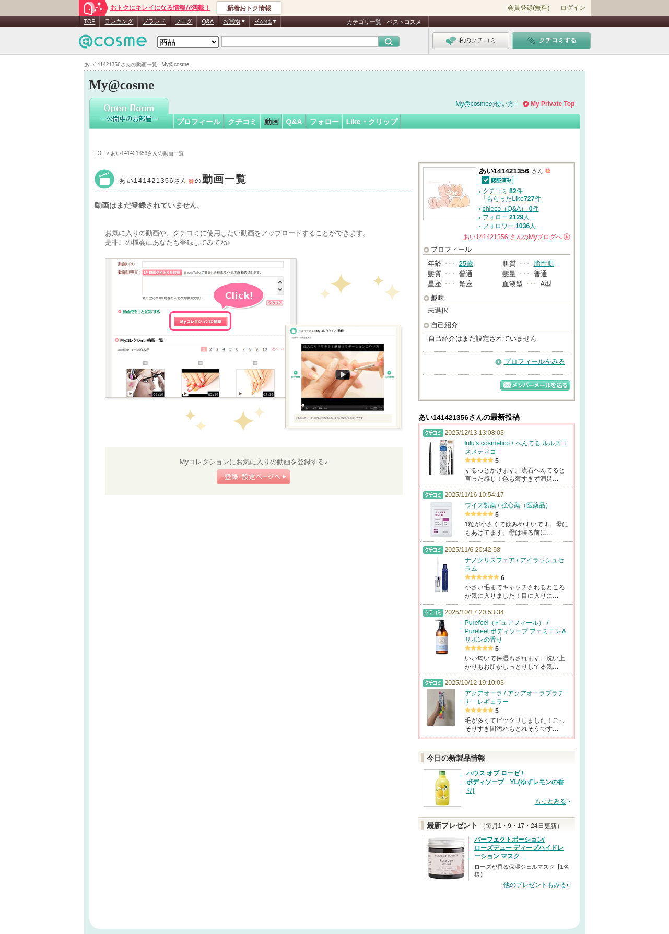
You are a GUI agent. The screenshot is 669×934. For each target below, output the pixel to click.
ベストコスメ (404, 22)
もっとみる (550, 801)
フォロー (324, 121)
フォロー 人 (506, 217)
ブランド (154, 21)
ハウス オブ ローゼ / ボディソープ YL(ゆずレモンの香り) (515, 782)
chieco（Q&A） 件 (511, 208)
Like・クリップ (371, 121)
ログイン (572, 7)
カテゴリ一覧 (364, 22)
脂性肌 (544, 263)
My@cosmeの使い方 (485, 104)
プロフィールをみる (534, 361)
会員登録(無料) (528, 7)
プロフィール (198, 121)
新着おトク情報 (249, 8)
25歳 (466, 263)
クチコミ (242, 121)
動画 (271, 121)
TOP (90, 21)
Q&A (208, 21)
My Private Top (552, 104)
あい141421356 (183, 180)
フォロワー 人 (509, 226)
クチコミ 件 (503, 191)
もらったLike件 (514, 199)
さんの (516, 237)
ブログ (183, 21)
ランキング (118, 21)
